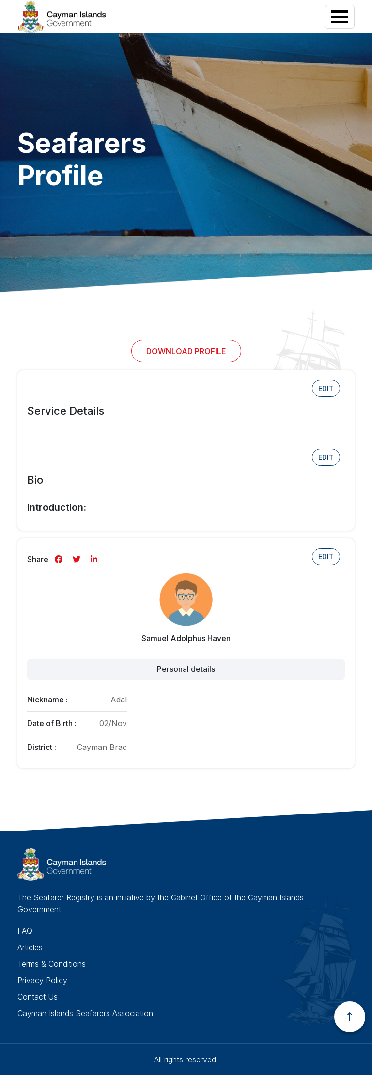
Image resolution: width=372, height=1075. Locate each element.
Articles (30, 947)
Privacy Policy (42, 980)
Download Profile (186, 351)
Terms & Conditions (51, 964)
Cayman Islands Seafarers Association (85, 1013)
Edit (326, 388)
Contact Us (37, 997)
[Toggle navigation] (340, 17)
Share (37, 559)
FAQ (24, 931)
